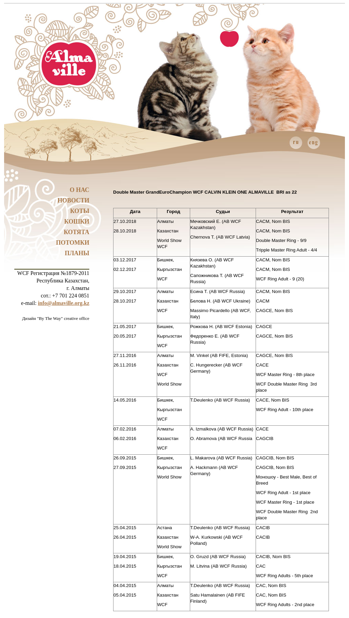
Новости (73, 200)
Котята (76, 232)
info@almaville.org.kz (63, 303)
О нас (79, 189)
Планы (77, 253)
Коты (79, 211)
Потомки (72, 242)
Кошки (76, 221)
